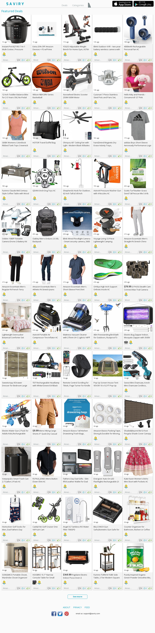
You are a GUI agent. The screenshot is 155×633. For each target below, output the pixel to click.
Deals (64, 5)
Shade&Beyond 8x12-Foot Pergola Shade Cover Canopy (137, 432)
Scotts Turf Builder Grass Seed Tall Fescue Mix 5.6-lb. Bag (136, 193)
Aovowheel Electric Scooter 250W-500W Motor (75, 96)
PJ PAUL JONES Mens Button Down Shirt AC (45, 480)
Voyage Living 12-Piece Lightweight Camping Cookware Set (104, 241)
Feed (87, 607)
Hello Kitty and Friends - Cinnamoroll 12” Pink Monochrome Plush (134, 97)
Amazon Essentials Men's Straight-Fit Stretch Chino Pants (135, 241)
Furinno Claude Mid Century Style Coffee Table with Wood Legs (15, 193)
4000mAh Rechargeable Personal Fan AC (135, 48)
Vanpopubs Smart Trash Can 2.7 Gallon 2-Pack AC (15, 480)
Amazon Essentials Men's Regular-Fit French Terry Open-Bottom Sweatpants (14, 289)
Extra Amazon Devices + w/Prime (43, 48)
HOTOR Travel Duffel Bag (44, 142)
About (66, 607)
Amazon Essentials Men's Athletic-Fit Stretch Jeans (44, 288)
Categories (78, 5)
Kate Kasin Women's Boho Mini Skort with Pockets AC (136, 480)
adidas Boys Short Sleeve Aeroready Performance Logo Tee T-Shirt (137, 145)
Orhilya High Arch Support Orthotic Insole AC (105, 288)
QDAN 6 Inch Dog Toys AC (44, 190)
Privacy (77, 607)
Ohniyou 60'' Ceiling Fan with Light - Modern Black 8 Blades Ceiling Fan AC (76, 145)
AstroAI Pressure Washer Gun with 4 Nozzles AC (107, 192)
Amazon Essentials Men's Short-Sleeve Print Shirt (74, 288)
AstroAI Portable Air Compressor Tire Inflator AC (45, 336)
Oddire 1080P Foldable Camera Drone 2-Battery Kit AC (14, 241)
